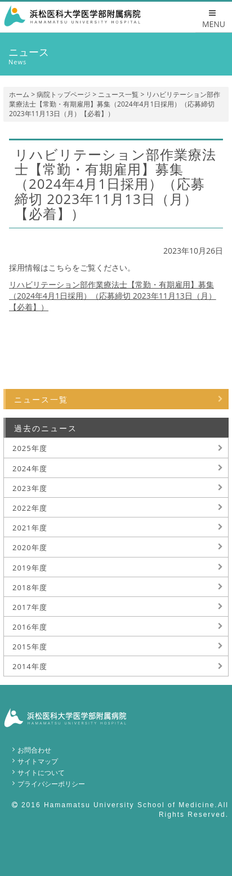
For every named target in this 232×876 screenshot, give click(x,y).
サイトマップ (37, 761)
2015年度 (29, 646)
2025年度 (29, 448)
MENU (213, 19)
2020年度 (29, 547)
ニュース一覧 (118, 94)
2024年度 (29, 468)
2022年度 (29, 508)
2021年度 (29, 528)
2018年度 (29, 587)
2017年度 (29, 607)
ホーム (19, 94)
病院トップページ (64, 94)
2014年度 (29, 666)
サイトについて (41, 772)
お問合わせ (34, 750)
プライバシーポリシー (51, 784)
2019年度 (29, 568)
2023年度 (29, 488)
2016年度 (29, 627)
